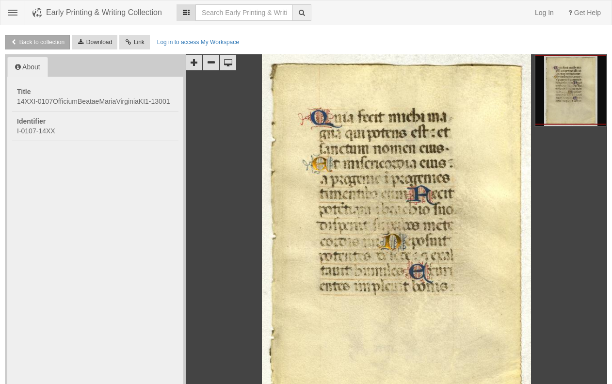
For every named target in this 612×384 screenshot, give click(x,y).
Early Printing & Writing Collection (104, 12)
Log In (544, 12)
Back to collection (37, 42)
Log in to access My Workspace (198, 42)
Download (94, 42)
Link (135, 42)
